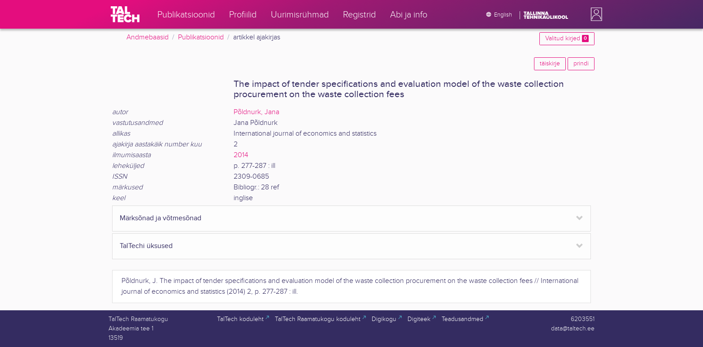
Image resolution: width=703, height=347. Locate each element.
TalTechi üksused (146, 246)
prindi (581, 63)
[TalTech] (125, 14)
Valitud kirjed (567, 38)
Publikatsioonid (201, 37)
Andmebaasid (147, 37)
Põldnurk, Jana (256, 112)
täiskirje (550, 63)
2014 (241, 155)
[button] (594, 14)
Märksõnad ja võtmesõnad (160, 218)
